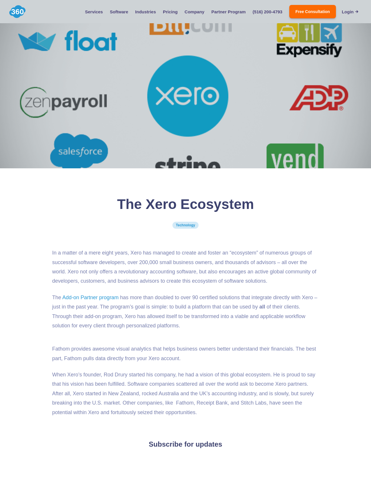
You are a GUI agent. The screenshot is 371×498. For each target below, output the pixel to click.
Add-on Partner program (90, 297)
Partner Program (228, 11)
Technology (185, 225)
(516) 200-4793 (268, 11)
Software (119, 11)
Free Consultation (312, 11)
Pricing (170, 11)
